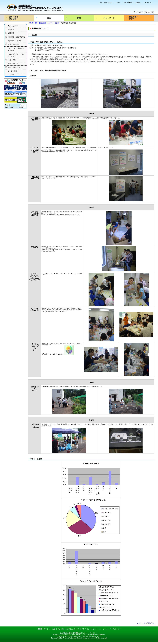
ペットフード (109, 18)
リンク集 (11, 75)
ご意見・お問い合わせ (105, 2)
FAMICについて (13, 26)
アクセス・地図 (49, 629)
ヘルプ (118, 2)
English (138, 2)
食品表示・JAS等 (133, 18)
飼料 (79, 18)
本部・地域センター (15, 67)
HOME (31, 23)
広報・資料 (12, 60)
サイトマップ (148, 2)
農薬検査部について (45, 23)
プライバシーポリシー (89, 629)
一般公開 (56, 23)
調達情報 (11, 33)
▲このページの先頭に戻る (145, 623)
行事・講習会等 (13, 44)
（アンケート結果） (55, 42)
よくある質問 (12, 71)
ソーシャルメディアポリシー (110, 629)
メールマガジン (13, 64)
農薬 (49, 18)
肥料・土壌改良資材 (13, 18)
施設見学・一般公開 (15, 41)
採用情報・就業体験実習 (16, 37)
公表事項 (11, 29)
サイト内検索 (128, 2)
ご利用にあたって (72, 629)
